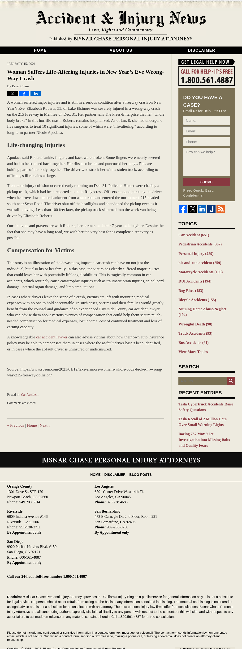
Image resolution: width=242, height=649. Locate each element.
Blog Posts (139, 457)
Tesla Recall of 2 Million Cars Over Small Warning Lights (205, 409)
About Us (121, 50)
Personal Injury (194, 252)
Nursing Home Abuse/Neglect (205, 306)
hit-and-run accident (198, 261)
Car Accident (29, 394)
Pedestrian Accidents (198, 244)
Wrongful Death (194, 314)
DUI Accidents (193, 279)
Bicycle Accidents (195, 297)
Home (40, 50)
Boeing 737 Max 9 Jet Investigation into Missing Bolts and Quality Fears (206, 424)
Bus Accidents (192, 332)
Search (231, 370)
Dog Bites (190, 288)
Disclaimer (201, 50)
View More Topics (192, 341)
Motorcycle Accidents (199, 270)
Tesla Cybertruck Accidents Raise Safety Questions (203, 395)
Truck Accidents (194, 323)
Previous (15, 425)
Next (45, 425)
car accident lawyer (51, 337)
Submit (206, 182)
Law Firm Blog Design (212, 634)
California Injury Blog (121, 26)
